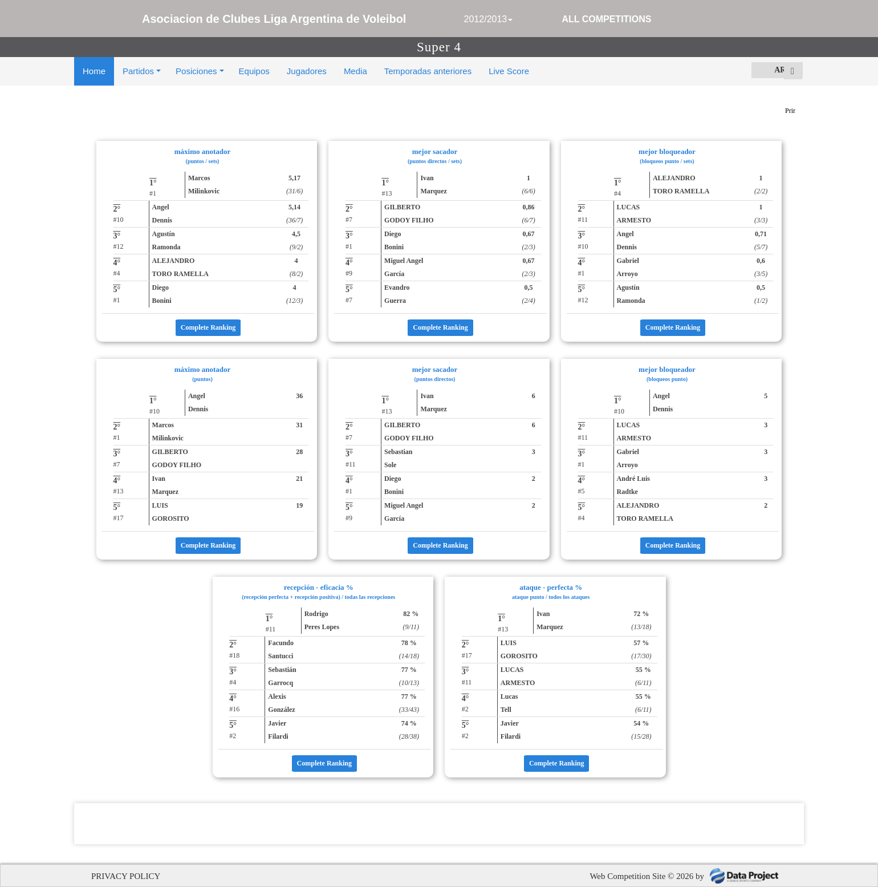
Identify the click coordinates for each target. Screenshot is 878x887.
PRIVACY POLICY (125, 876)
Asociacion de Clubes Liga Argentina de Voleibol (274, 19)
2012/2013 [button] (488, 19)
